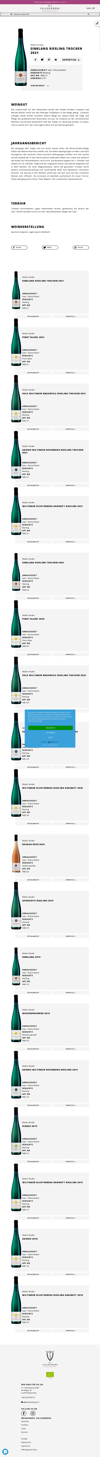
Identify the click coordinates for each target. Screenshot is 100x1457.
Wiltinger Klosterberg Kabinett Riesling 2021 (52, 506)
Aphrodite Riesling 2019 (38, 900)
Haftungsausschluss (29, 1449)
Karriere (24, 1432)
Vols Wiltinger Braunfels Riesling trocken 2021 (54, 393)
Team (23, 1428)
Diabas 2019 (29, 1126)
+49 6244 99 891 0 (28, 1397)
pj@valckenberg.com (31, 1402)
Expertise (71, 59)
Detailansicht (33, 316)
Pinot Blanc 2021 (33, 337)
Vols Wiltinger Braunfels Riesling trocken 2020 (54, 675)
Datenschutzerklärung (53, 745)
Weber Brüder (37, 45)
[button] (35, 59)
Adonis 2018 (30, 1238)
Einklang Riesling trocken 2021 (43, 280)
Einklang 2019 (31, 957)
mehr (50, 737)
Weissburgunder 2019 (36, 1013)
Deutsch (55, 2)
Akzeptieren (50, 728)
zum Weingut (40, 85)
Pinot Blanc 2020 (33, 618)
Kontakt (24, 1439)
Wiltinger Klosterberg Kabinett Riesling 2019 (52, 1182)
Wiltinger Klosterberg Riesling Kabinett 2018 (52, 1295)
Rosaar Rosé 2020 (33, 844)
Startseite (25, 1421)
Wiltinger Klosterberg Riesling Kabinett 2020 (52, 788)
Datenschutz (26, 1442)
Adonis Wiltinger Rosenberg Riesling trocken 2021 (52, 451)
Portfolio (24, 1425)
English (63, 2)
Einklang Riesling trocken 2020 (43, 562)
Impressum (25, 1446)
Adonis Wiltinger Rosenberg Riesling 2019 (50, 1069)
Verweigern (50, 732)
